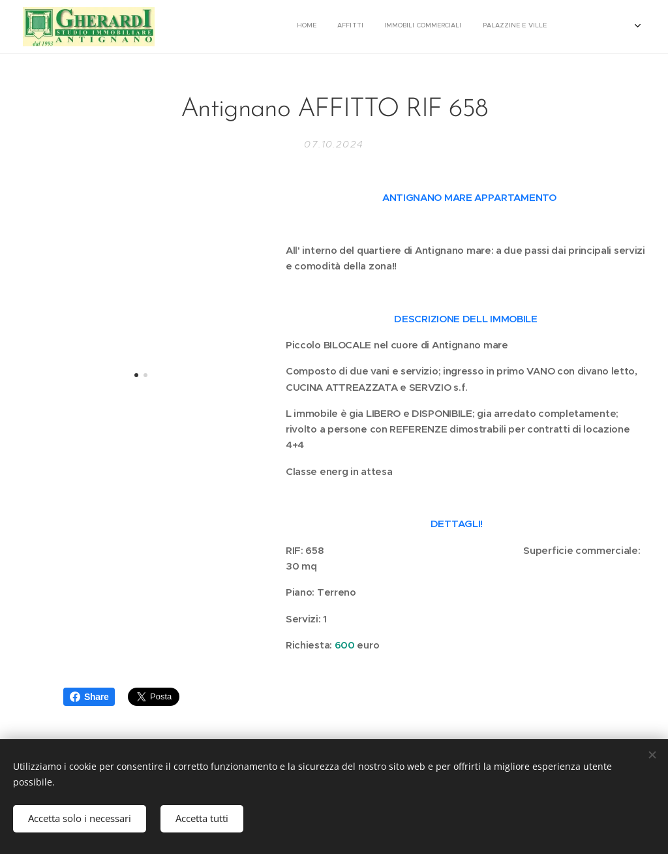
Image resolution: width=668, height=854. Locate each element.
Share (89, 697)
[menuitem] (482, 26)
